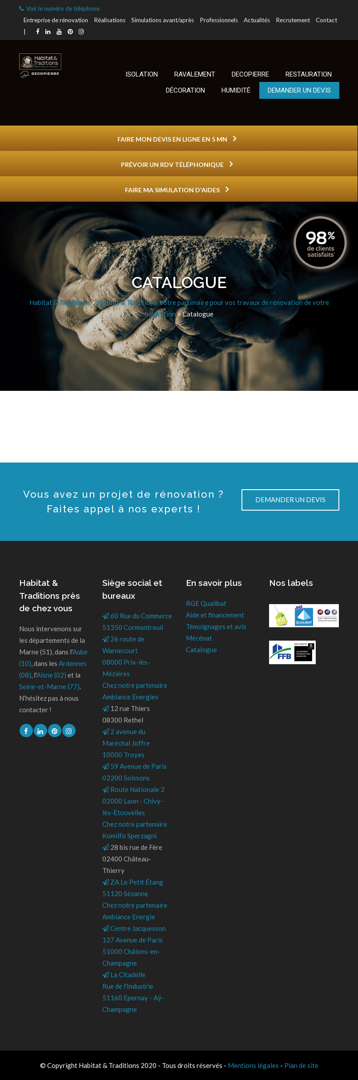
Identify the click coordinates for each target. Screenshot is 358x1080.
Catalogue (201, 650)
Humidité (235, 90)
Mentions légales (253, 1065)
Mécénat (199, 638)
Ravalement (194, 74)
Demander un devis (299, 90)
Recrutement (293, 20)
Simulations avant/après (162, 20)
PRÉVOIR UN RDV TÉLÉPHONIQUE (177, 163)
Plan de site (301, 1065)
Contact (326, 20)
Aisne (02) (51, 675)
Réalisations (109, 20)
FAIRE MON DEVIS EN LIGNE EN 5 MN (176, 138)
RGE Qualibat (206, 603)
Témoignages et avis (216, 626)
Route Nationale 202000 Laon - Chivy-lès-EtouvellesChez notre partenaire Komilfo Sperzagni (134, 812)
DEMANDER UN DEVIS (290, 499)
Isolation (141, 74)
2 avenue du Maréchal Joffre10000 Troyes (126, 743)
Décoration (185, 90)
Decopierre (250, 74)
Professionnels (219, 20)
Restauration (309, 74)
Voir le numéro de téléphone (59, 8)
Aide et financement (215, 615)
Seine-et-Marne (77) (49, 686)
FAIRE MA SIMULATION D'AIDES (177, 189)
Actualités (257, 20)
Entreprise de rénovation (56, 20)
